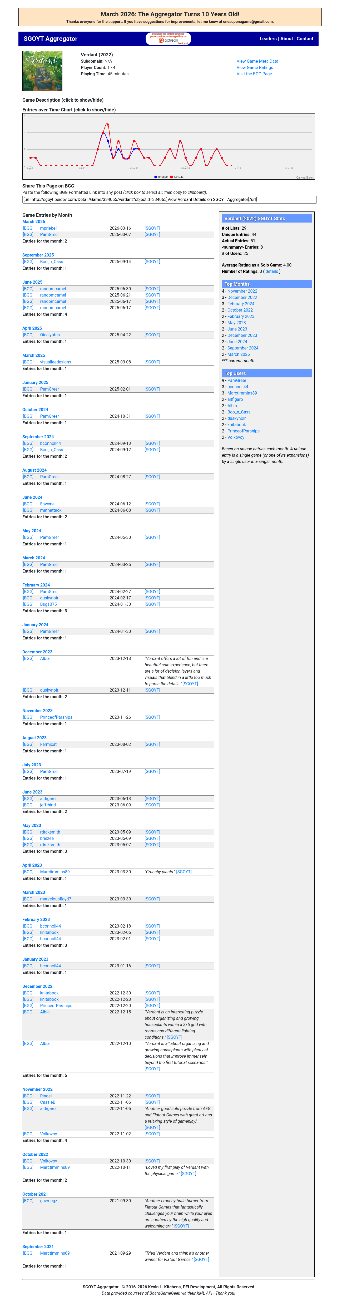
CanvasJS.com (305, 177)
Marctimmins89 (55, 871)
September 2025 (38, 255)
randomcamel (53, 288)
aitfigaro (48, 798)
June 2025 (32, 282)
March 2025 (33, 355)
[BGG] (28, 228)
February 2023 (36, 919)
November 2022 (37, 1089)
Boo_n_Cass (51, 261)
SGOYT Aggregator (50, 38)
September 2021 (38, 1246)
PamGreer (49, 234)
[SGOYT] (152, 228)
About (286, 38)
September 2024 (38, 436)
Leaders (268, 38)
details (272, 271)
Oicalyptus (50, 334)
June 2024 (32, 497)
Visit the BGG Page (254, 73)
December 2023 (37, 651)
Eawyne (47, 503)
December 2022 (37, 986)
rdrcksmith (50, 832)
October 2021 (35, 1194)
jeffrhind (48, 804)
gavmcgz (48, 1200)
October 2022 (35, 1154)
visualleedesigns (55, 361)
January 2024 (35, 624)
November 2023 (37, 710)
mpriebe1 (49, 228)
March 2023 (33, 892)
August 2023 (34, 737)
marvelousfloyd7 (55, 898)
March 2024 (33, 557)
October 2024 (35, 409)
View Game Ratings (255, 67)
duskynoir (49, 597)
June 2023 (32, 792)
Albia (45, 658)
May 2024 (31, 530)
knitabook (49, 932)
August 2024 (34, 470)
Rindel (46, 1095)
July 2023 (31, 764)
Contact (305, 38)
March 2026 (33, 221)
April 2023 (32, 865)
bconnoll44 (50, 443)
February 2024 (36, 585)
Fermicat (48, 744)
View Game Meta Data (257, 61)
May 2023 (31, 825)
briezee (47, 838)
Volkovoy (48, 1133)
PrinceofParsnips (56, 717)
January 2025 (35, 382)
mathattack (51, 510)
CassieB (48, 1102)
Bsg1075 (48, 604)
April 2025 (32, 328)
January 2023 (35, 959)
